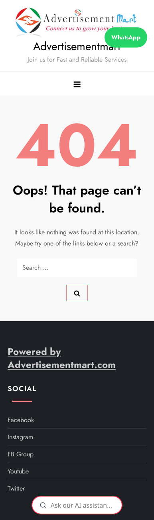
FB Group (21, 454)
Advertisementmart (76, 46)
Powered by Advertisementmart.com (62, 358)
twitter (16, 488)
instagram (20, 437)
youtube (18, 471)
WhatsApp (125, 37)
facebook (21, 420)
